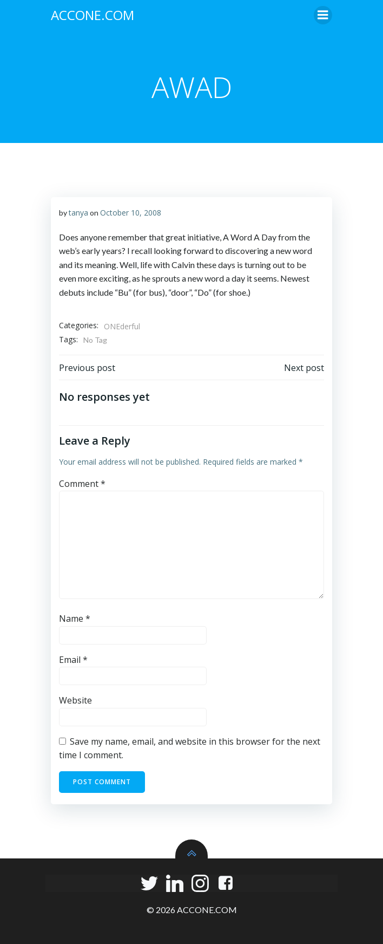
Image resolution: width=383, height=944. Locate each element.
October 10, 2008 (130, 212)
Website (75, 700)
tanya (78, 212)
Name (74, 618)
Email (73, 660)
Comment (82, 484)
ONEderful (122, 326)
